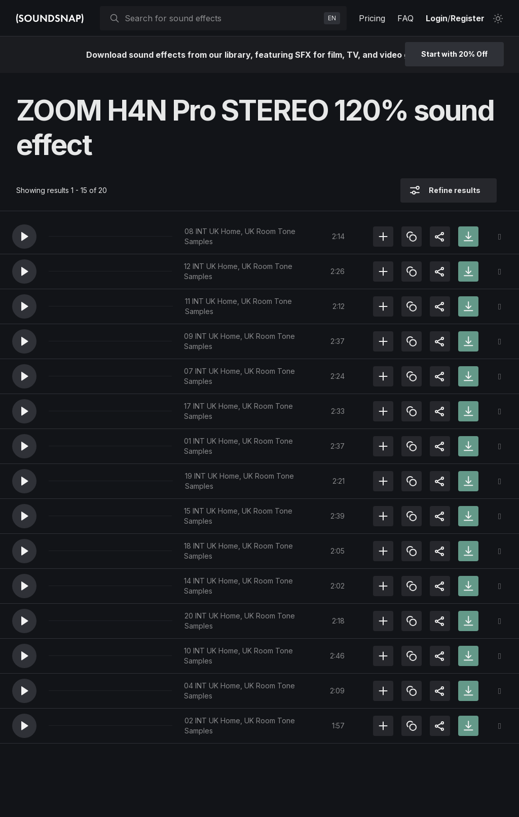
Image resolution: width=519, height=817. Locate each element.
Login (437, 18)
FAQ (405, 18)
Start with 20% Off (454, 54)
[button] (24, 236)
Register (468, 18)
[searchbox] (222, 18)
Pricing (372, 18)
